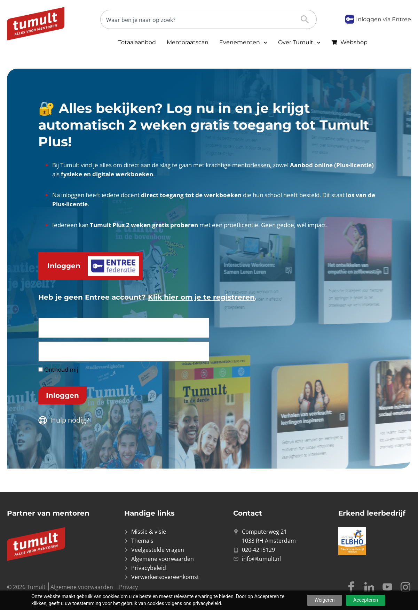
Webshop (354, 42)
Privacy (128, 587)
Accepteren (365, 600)
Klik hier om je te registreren (201, 297)
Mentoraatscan (187, 42)
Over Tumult (299, 42)
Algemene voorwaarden (81, 587)
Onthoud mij (58, 369)
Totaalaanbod (137, 42)
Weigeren (324, 600)
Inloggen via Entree (383, 19)
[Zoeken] (203, 19)
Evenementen (243, 42)
